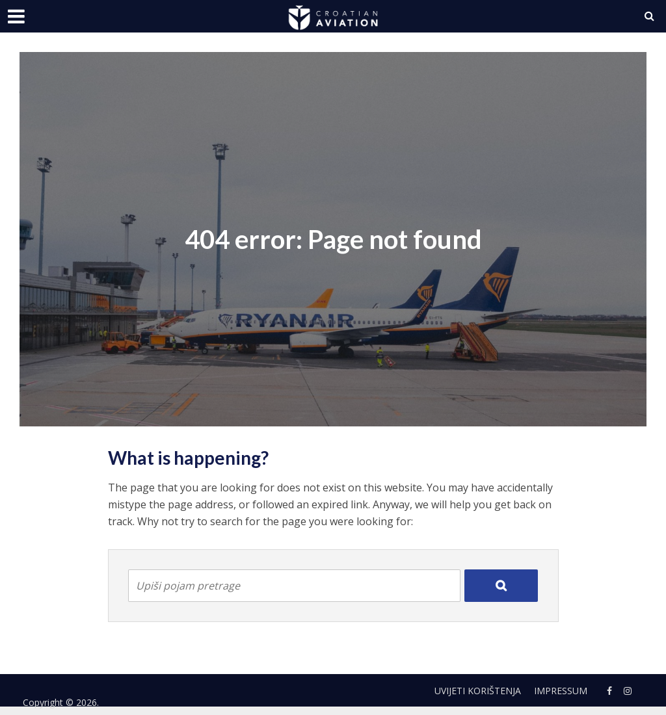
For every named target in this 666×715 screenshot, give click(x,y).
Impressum (560, 690)
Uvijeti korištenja (477, 690)
